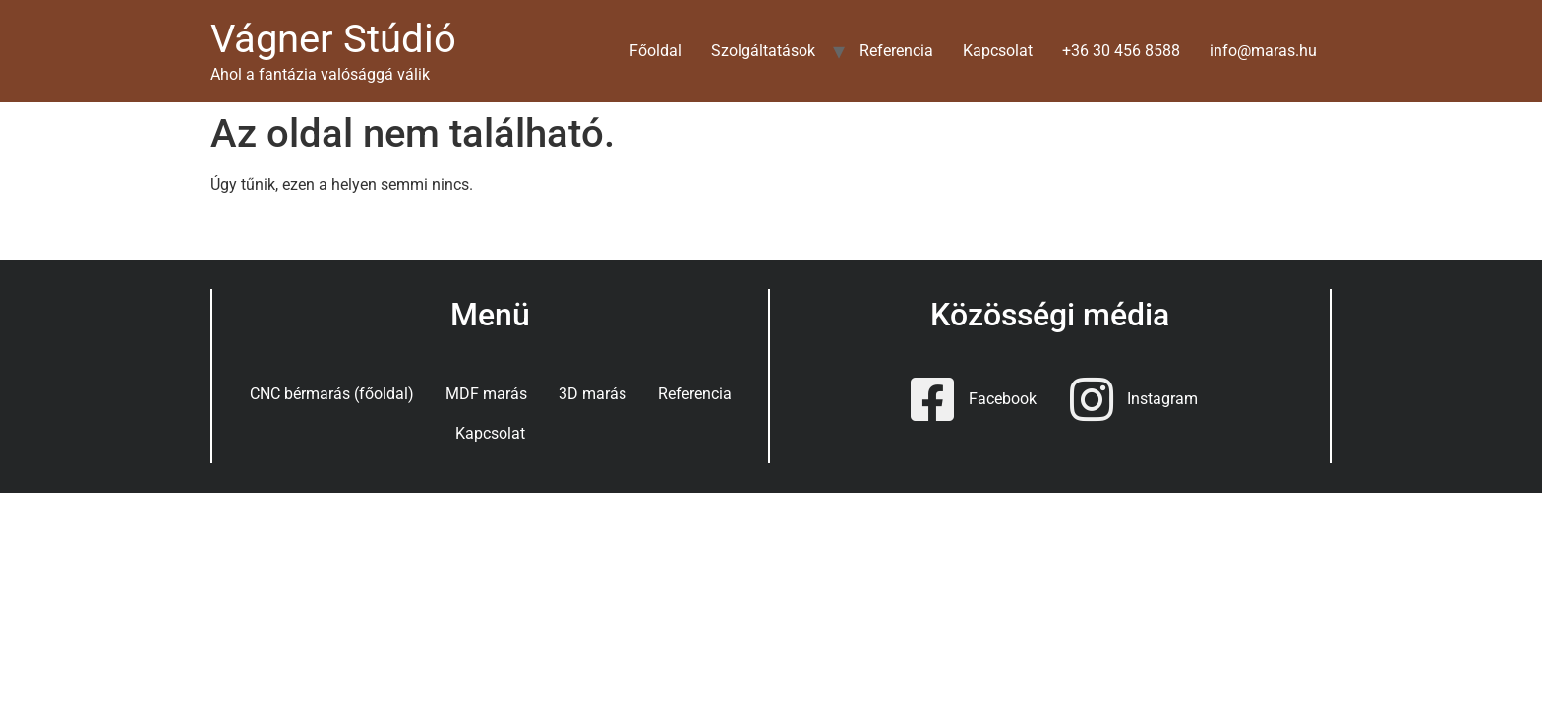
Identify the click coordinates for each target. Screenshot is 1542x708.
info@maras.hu (1263, 50)
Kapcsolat (998, 50)
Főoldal (655, 50)
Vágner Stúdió (333, 39)
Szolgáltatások (763, 50)
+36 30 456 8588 (1121, 50)
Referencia (896, 50)
